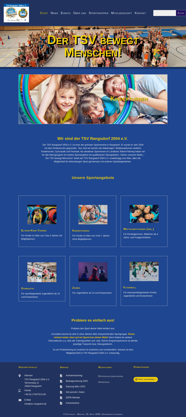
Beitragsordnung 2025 (77, 381)
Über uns (79, 13)
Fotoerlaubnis (72, 403)
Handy (27, 390)
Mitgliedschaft (121, 13)
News (54, 13)
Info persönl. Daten (75, 392)
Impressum (103, 382)
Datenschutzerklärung (110, 376)
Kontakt (140, 13)
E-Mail (27, 400)
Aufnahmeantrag (74, 375)
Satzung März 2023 (75, 386)
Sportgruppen (98, 13)
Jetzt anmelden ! (147, 379)
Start (44, 13)
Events (66, 13)
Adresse (28, 375)
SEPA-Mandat (73, 397)
